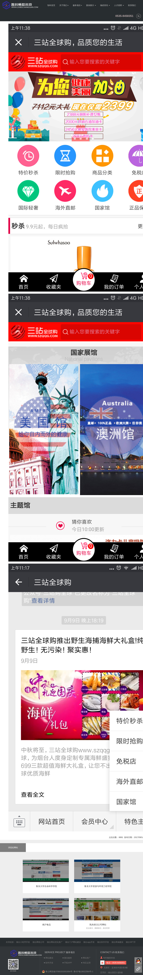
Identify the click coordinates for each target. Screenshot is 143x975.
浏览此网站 (13, 847)
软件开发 (49, 963)
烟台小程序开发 (23, 942)
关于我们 (64, 5)
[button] (138, 16)
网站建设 (49, 958)
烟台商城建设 (117, 942)
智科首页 (51, 5)
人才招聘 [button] (119, 5)
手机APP (68, 963)
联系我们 (132, 5)
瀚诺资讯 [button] (105, 5)
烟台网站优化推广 (55, 942)
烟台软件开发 (103, 942)
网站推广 (87, 958)
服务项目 (77, 5)
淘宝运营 (87, 963)
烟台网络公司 (38, 942)
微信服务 (68, 958)
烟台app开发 (88, 942)
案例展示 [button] (91, 5)
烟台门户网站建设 (73, 942)
